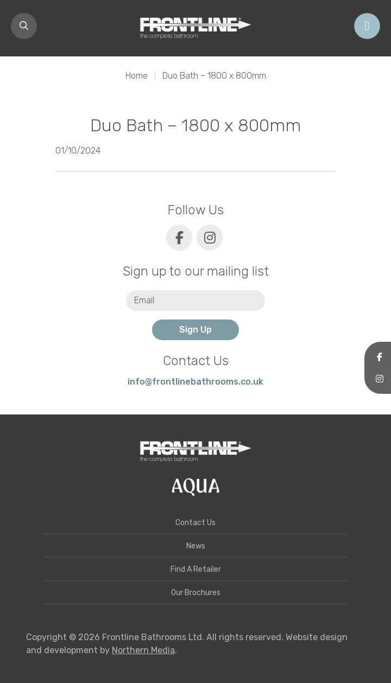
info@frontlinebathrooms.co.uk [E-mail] (195, 381)
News (195, 546)
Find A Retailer (196, 569)
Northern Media (143, 650)
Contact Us (195, 522)
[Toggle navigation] (367, 26)
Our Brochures (195, 592)
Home (136, 76)
